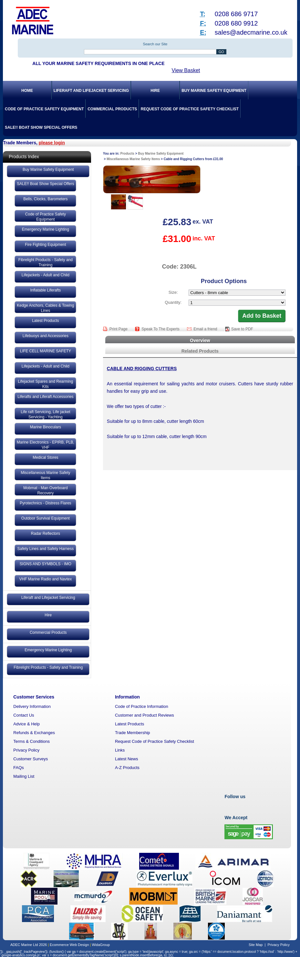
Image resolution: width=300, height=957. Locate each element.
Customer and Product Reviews (144, 715)
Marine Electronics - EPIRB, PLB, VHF (45, 445)
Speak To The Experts (161, 329)
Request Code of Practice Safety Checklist (190, 109)
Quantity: (173, 302)
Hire (155, 90)
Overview (200, 340)
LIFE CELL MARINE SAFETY (45, 351)
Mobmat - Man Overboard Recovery (45, 490)
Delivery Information (32, 706)
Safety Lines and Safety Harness (45, 548)
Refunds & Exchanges (34, 732)
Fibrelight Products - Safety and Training (45, 262)
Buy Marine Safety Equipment (213, 90)
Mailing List (23, 776)
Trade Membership (132, 732)
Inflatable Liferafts (45, 290)
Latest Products (45, 320)
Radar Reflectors (45, 533)
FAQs (18, 767)
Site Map (256, 945)
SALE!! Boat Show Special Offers (41, 127)
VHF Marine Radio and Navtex (45, 579)
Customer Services (33, 696)
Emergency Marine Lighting (45, 229)
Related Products (200, 351)
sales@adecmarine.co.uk (251, 32)
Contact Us (23, 715)
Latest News (126, 758)
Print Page (119, 329)
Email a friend (205, 329)
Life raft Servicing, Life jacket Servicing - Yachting (45, 414)
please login (52, 142)
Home (27, 90)
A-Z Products (127, 767)
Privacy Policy (26, 750)
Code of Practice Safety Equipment (44, 109)
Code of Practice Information (141, 706)
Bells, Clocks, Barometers (45, 199)
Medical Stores (45, 457)
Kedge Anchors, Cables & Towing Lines (45, 308)
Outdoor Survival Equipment (45, 518)
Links (120, 750)
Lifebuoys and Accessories (45, 336)
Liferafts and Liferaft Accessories (45, 396)
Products (127, 153)
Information (127, 696)
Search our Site (155, 44)
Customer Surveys (30, 758)
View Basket (186, 70)
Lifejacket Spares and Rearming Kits (45, 384)
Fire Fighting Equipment (45, 244)
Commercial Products (112, 109)
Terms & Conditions (31, 741)
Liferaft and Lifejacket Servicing (91, 90)
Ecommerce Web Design (69, 945)
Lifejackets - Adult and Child (45, 275)
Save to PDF (242, 329)
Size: (173, 292)
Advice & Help (26, 723)
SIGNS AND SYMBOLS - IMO (45, 564)
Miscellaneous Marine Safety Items (45, 475)
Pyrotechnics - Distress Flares (45, 503)
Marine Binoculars (45, 427)
